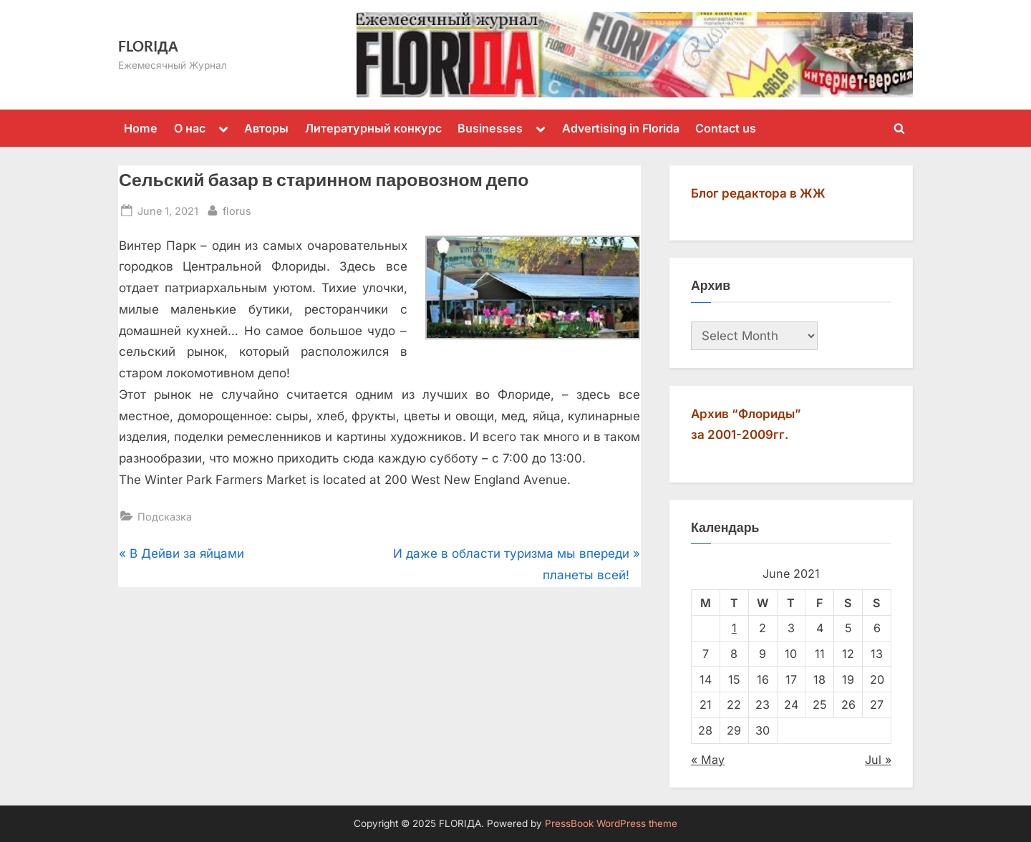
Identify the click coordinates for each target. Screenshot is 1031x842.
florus (237, 209)
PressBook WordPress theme (611, 823)
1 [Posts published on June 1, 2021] (734, 628)
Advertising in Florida (620, 128)
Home (141, 128)
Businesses (490, 128)
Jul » (878, 760)
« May (708, 760)
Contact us (725, 128)
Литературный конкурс (373, 128)
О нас (189, 128)
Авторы (266, 128)
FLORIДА (148, 45)
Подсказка (164, 516)
